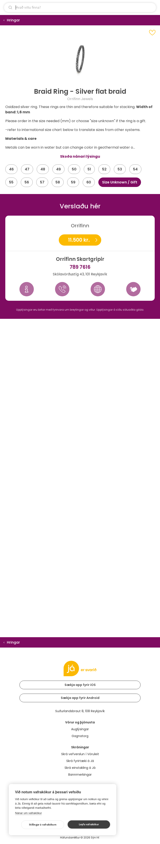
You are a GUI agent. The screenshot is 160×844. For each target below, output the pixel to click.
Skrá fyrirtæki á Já (80, 761)
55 (11, 182)
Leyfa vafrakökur (89, 824)
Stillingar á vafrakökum (42, 824)
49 (58, 169)
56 (27, 182)
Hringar (13, 20)
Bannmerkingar (80, 774)
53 (120, 169)
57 (42, 182)
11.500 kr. (79, 240)
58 (57, 182)
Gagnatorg (80, 736)
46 (11, 169)
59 (73, 182)
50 (74, 169)
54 (135, 169)
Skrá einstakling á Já (80, 768)
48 (42, 169)
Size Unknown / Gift (119, 182)
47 (27, 169)
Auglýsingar (80, 729)
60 (88, 182)
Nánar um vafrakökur (28, 813)
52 (104, 169)
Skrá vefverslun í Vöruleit (80, 754)
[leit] (80, 7)
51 (89, 169)
